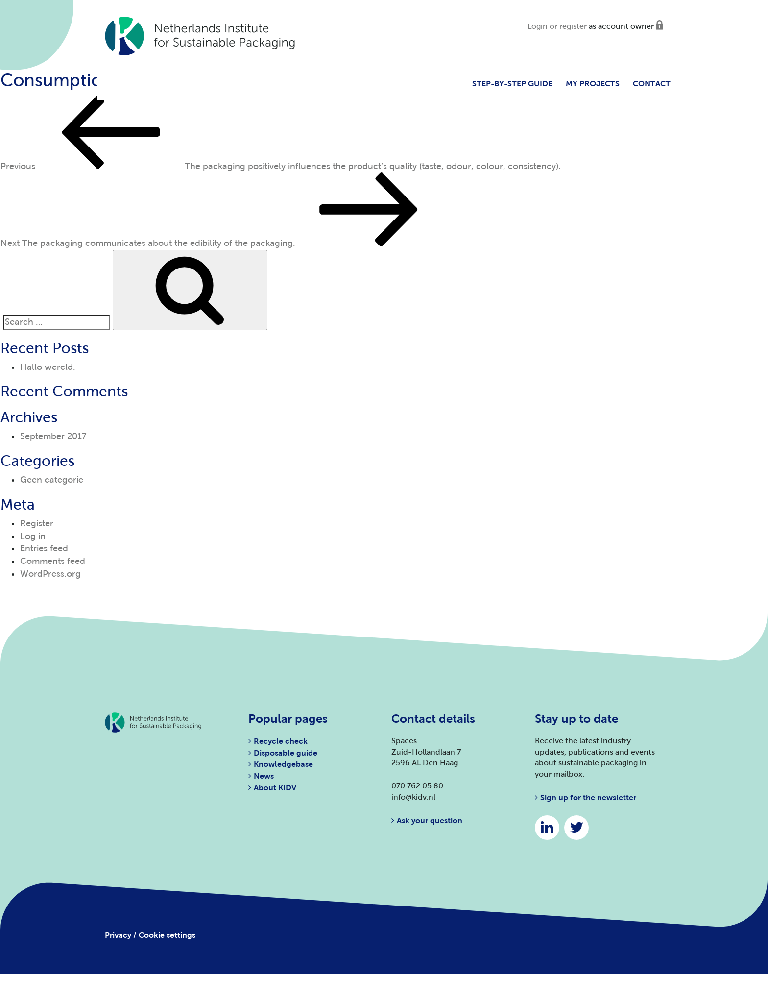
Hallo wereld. (47, 367)
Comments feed (52, 561)
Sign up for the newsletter (588, 797)
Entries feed (44, 548)
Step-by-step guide (512, 83)
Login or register (557, 26)
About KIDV (275, 788)
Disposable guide (285, 753)
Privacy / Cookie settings (150, 935)
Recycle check (281, 741)
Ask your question (429, 820)
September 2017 (53, 436)
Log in (33, 536)
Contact (652, 83)
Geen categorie (51, 480)
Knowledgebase (283, 764)
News (264, 776)
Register (36, 523)
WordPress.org (50, 574)
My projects (593, 83)
